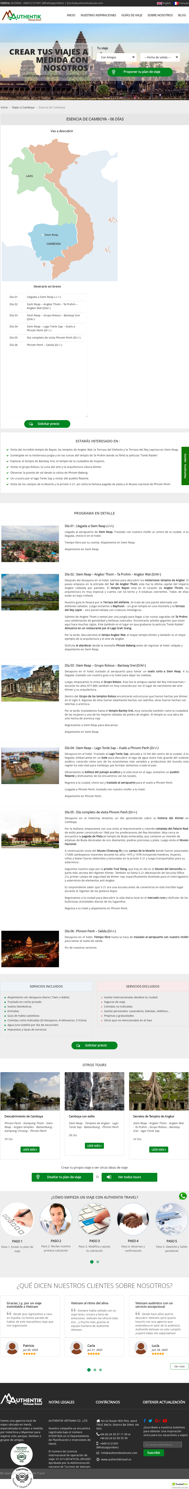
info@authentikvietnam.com (85, 3)
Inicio (71, 15)
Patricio (28, 1346)
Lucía (155, 1346)
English (164, 3)
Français (181, 3)
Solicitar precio (48, 424)
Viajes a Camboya (23, 107)
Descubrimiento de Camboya (23, 1116)
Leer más (30, 1149)
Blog (182, 15)
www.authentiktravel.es (116, 1459)
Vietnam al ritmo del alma (89, 1303)
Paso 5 (172, 1241)
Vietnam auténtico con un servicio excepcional (154, 1305)
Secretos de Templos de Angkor (153, 1116)
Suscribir (153, 1453)
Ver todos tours (129, 1177)
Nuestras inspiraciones (98, 15)
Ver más (179, 1366)
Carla (91, 1346)
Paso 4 (133, 1241)
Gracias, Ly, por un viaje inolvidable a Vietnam (24, 1305)
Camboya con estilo (82, 1116)
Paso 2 (56, 1241)
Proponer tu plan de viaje (142, 72)
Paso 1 (17, 1241)
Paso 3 (94, 1241)
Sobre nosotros (160, 15)
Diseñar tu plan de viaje (64, 1177)
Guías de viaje (131, 15)
